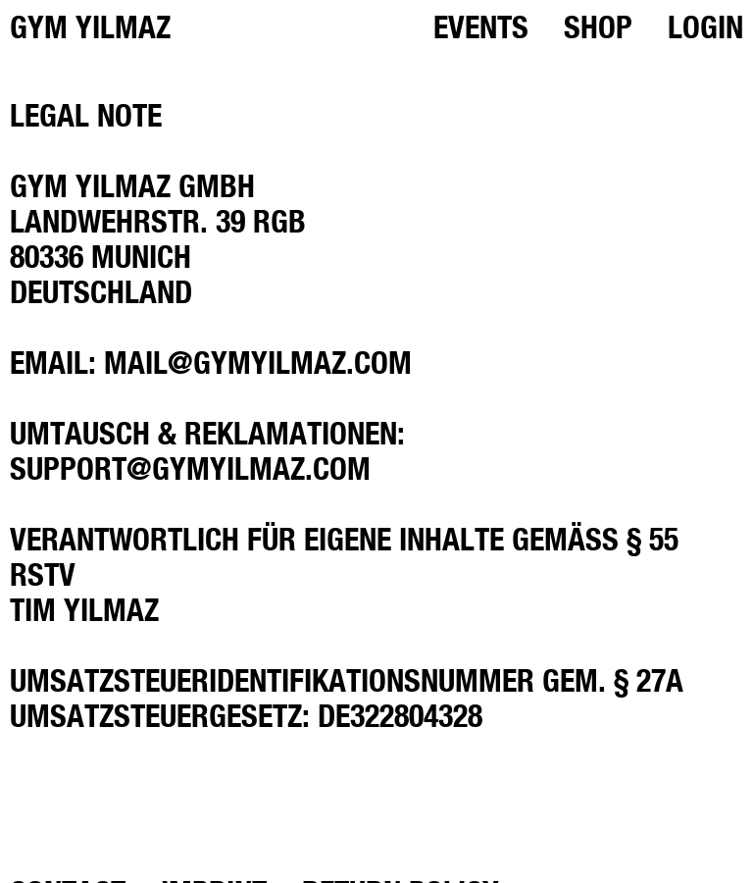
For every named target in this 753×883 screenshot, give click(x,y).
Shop (598, 25)
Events (480, 25)
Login (705, 25)
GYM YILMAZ (90, 25)
